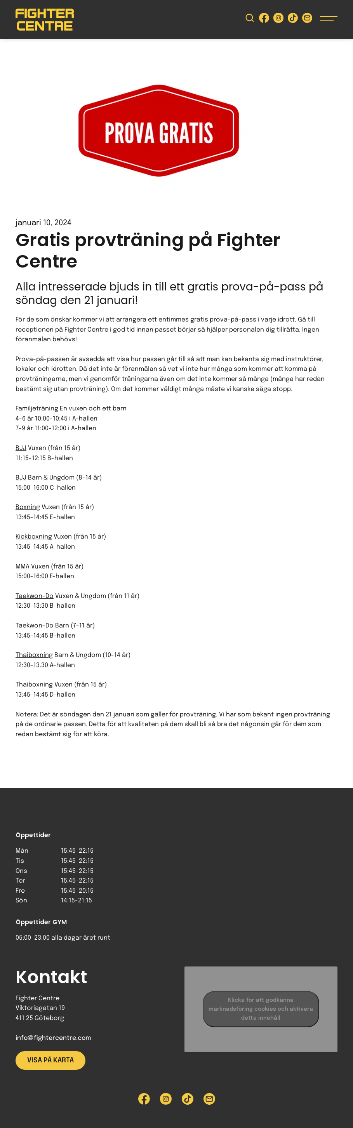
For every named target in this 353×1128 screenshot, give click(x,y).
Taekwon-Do (35, 596)
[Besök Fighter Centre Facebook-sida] (264, 19)
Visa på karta (50, 1060)
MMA (23, 566)
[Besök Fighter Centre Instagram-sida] (278, 19)
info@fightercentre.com (53, 1038)
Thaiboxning (34, 655)
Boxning (28, 507)
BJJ (21, 448)
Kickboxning (34, 537)
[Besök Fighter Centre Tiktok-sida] (293, 19)
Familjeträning (37, 408)
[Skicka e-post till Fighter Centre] (307, 19)
